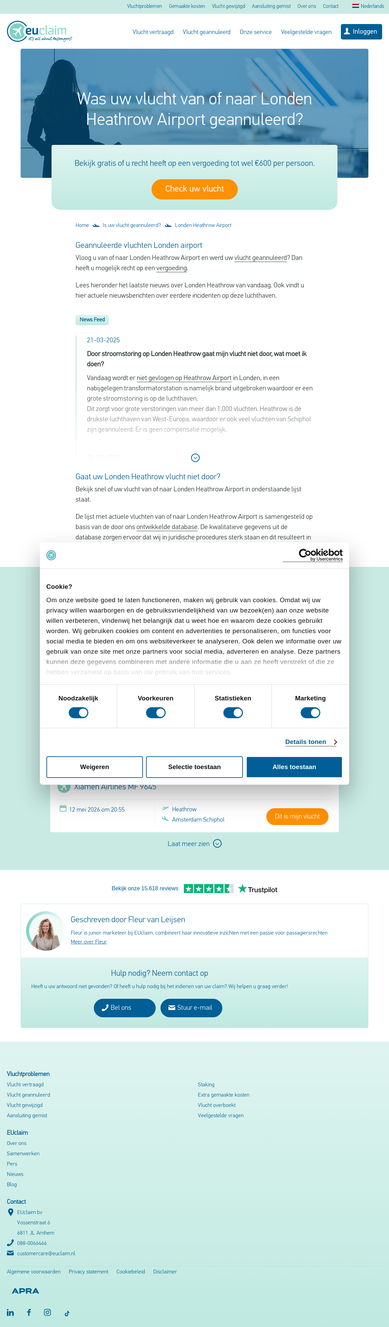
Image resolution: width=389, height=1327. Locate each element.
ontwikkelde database (167, 527)
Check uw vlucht (194, 189)
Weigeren (94, 766)
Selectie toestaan (194, 766)
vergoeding (171, 268)
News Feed (92, 320)
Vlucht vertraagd (153, 32)
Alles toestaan (294, 766)
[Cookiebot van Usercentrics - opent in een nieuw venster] (312, 555)
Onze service (256, 32)
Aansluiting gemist (271, 6)
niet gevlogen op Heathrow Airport (184, 378)
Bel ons (116, 1007)
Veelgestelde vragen (306, 32)
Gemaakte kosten (187, 6)
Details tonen (305, 741)
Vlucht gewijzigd (228, 6)
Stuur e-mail (190, 1007)
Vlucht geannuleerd (207, 32)
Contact (330, 6)
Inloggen (365, 31)
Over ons (307, 6)
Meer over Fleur (89, 942)
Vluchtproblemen (144, 6)
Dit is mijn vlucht (297, 816)
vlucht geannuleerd (260, 258)
